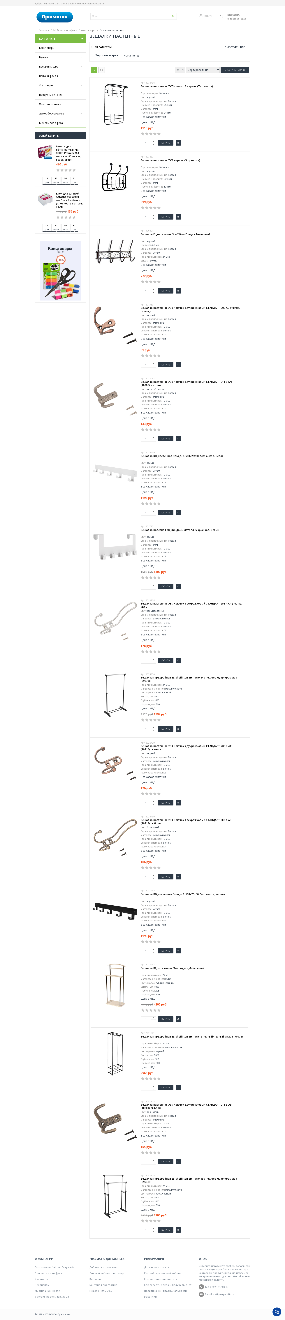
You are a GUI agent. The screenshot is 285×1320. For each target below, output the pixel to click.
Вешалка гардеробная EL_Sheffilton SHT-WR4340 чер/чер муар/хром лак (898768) (189, 679)
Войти (205, 15)
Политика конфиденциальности (165, 1290)
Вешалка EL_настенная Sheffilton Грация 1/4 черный (175, 234)
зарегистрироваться (92, 3)
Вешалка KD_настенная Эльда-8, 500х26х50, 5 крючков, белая (182, 456)
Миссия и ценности (47, 1290)
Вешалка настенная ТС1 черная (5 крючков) (170, 160)
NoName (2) (131, 55)
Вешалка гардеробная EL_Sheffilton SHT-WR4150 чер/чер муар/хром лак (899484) (189, 1180)
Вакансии (150, 1296)
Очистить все (234, 47)
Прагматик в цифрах (48, 1273)
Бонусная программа (103, 1285)
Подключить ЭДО (101, 1290)
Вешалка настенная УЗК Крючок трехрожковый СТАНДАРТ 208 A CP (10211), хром (191, 605)
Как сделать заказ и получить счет (168, 1285)
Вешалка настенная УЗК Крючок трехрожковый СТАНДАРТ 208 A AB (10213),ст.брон (186, 821)
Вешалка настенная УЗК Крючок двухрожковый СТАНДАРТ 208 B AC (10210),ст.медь (186, 747)
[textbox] (123, 16)
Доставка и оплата (157, 1267)
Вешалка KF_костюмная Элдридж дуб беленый (172, 968)
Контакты (41, 1279)
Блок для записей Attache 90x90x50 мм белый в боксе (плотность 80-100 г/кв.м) (69, 200)
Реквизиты (42, 1285)
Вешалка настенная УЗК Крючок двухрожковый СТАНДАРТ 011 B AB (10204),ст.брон (186, 1106)
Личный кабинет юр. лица (106, 1273)
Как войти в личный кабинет (163, 1273)
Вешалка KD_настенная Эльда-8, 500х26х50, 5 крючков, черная (183, 894)
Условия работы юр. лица (52, 1296)
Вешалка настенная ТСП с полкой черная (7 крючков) (177, 86)
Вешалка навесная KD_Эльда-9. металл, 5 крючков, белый (180, 530)
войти (73, 3)
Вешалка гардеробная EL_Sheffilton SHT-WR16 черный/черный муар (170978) (192, 1036)
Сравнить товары (234, 69)
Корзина (233, 15)
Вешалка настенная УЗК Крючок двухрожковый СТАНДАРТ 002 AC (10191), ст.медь (190, 309)
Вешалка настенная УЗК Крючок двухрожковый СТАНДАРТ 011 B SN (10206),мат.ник (186, 383)
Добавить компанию (103, 1267)
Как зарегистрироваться (160, 1279)
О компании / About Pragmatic (54, 1267)
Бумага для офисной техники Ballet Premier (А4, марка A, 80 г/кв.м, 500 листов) (68, 153)
